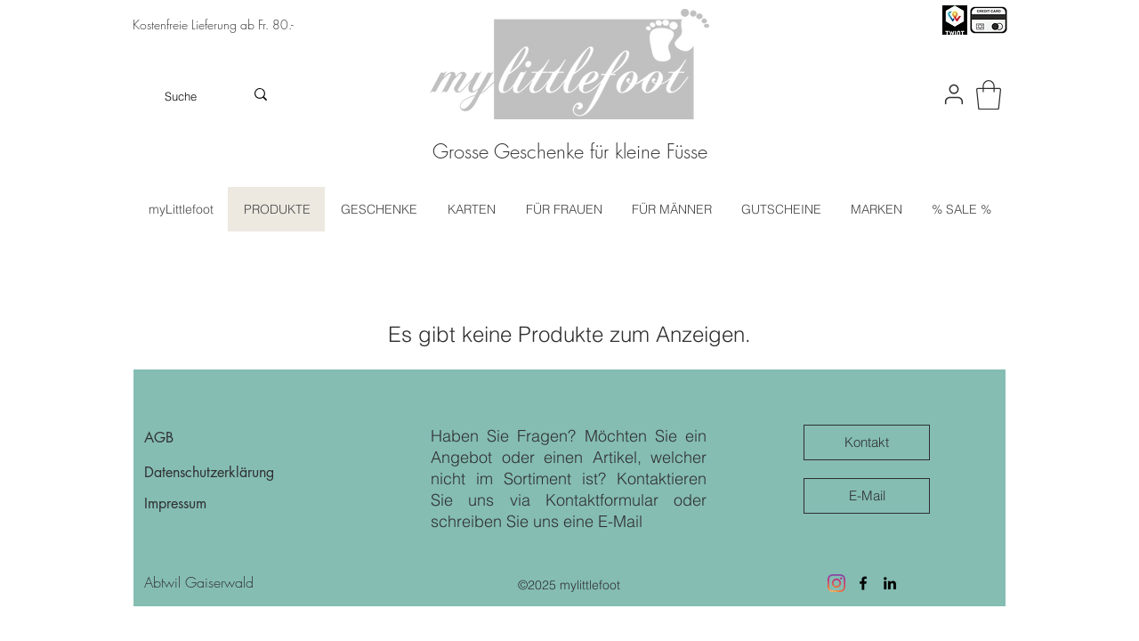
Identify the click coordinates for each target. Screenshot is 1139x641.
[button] (988, 95)
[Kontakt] (867, 442)
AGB (159, 437)
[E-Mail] (867, 496)
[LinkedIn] (890, 583)
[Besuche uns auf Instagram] (836, 583)
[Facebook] (863, 583)
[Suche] (182, 96)
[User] (953, 94)
